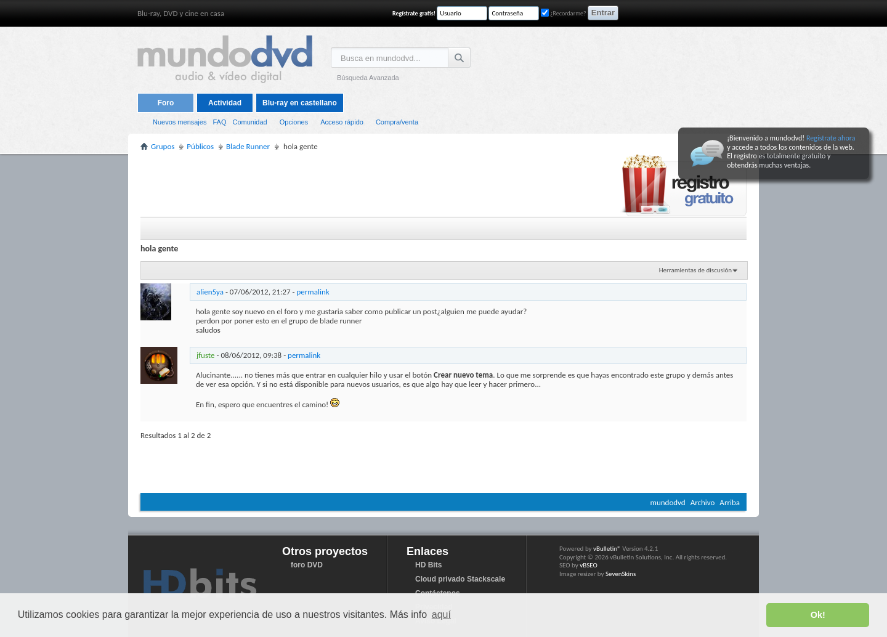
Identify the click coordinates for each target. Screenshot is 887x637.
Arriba (729, 502)
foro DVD (307, 565)
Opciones (294, 122)
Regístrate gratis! (413, 13)
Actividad (224, 103)
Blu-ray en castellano (299, 103)
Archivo (703, 502)
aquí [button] (441, 614)
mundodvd (668, 502)
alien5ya (210, 291)
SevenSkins (621, 574)
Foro (166, 103)
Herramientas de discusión (695, 270)
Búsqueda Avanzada (368, 77)
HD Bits (428, 565)
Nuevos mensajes (179, 122)
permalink (313, 291)
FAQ (219, 122)
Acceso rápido (341, 122)
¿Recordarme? (563, 13)
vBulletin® (607, 549)
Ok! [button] (818, 615)
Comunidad (249, 122)
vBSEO (588, 565)
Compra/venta (397, 122)
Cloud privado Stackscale (460, 579)
